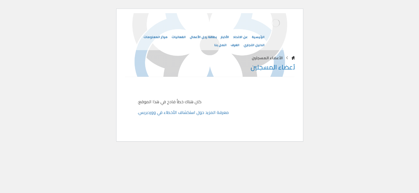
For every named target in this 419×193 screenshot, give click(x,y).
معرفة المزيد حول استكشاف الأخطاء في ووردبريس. (182, 112)
